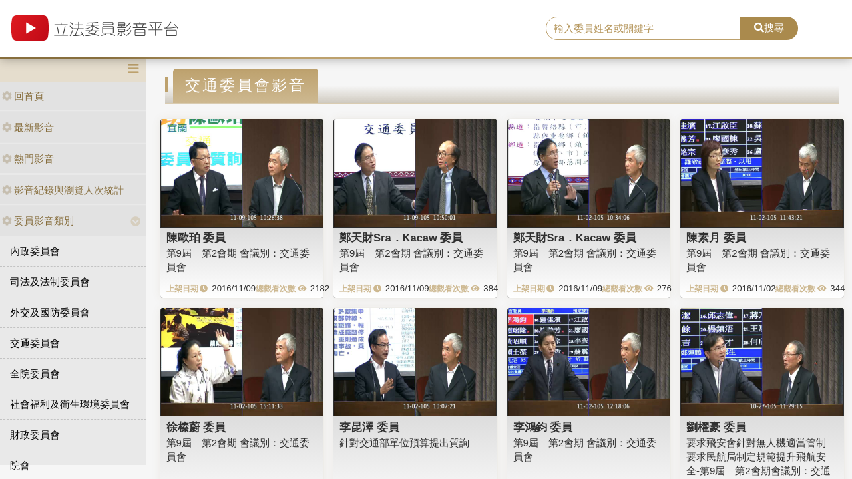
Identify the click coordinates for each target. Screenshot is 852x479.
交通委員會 (35, 343)
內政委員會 (35, 251)
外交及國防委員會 (50, 312)
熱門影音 (28, 158)
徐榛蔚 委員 (196, 427)
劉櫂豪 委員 (716, 427)
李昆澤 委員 (369, 427)
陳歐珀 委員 (196, 237)
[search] (643, 29)
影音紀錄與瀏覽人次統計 (63, 190)
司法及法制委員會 (50, 281)
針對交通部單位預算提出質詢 (404, 442)
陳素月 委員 (716, 237)
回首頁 (23, 96)
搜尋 (769, 27)
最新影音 (28, 127)
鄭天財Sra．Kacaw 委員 (401, 237)
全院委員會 (35, 373)
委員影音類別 (38, 220)
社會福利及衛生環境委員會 (70, 404)
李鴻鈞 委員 (543, 427)
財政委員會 (35, 434)
